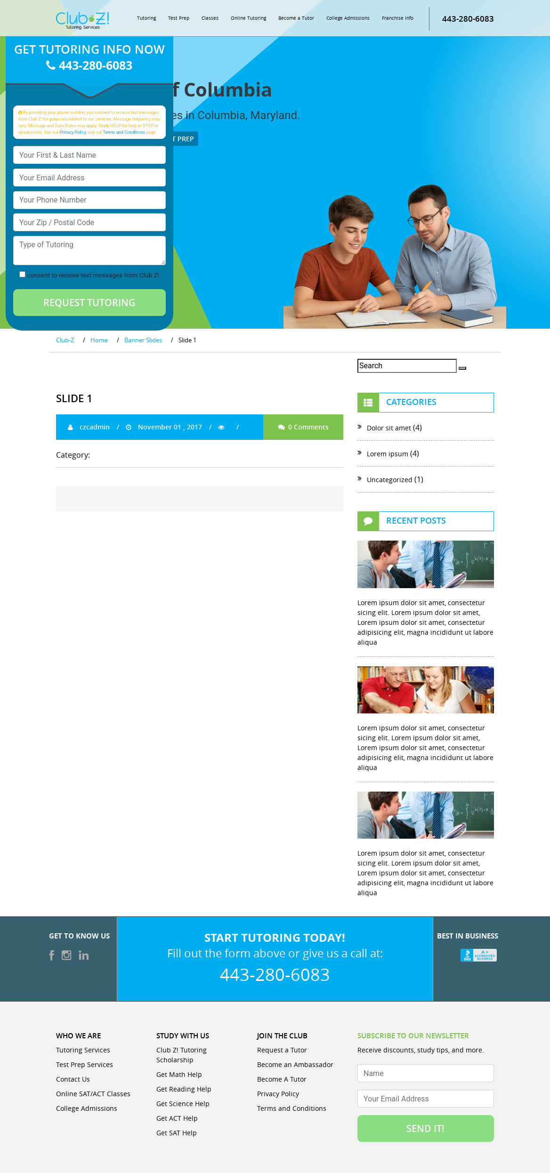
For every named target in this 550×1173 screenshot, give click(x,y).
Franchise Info (397, 18)
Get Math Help (179, 1074)
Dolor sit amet (389, 427)
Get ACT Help (177, 1118)
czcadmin (89, 426)
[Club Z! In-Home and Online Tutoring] (82, 20)
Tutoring (146, 18)
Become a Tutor (296, 18)
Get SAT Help (176, 1132)
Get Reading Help (183, 1088)
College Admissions (348, 18)
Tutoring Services (83, 1049)
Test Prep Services (84, 1064)
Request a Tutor (282, 1049)
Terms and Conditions (124, 132)
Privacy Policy (73, 132)
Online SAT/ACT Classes (93, 1093)
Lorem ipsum (387, 453)
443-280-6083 (468, 18)
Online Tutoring (248, 18)
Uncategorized (389, 479)
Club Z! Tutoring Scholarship (181, 1054)
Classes (210, 18)
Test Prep (178, 18)
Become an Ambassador (295, 1064)
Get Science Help (183, 1103)
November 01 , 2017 (164, 426)
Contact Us (73, 1079)
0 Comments (303, 426)
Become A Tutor (282, 1079)
